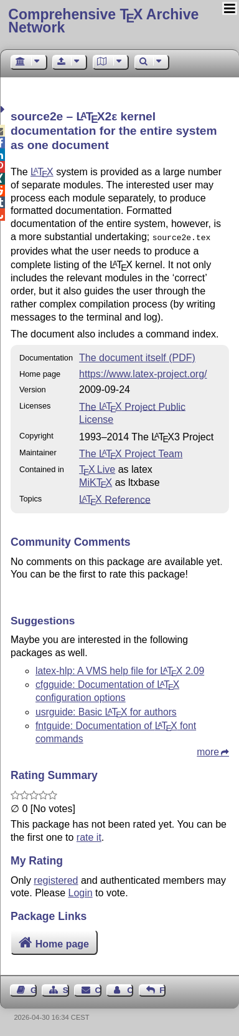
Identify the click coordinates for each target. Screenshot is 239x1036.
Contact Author (130, 989)
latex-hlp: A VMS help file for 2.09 (119, 669)
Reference (115, 498)
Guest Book (33, 989)
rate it (89, 836)
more (208, 750)
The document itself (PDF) (137, 356)
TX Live (97, 468)
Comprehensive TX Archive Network (103, 21)
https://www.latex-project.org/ (143, 372)
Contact (98, 989)
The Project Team (130, 452)
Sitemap (66, 989)
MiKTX (95, 481)
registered (56, 879)
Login (80, 891)
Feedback (162, 989)
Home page (62, 942)
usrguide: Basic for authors (106, 710)
